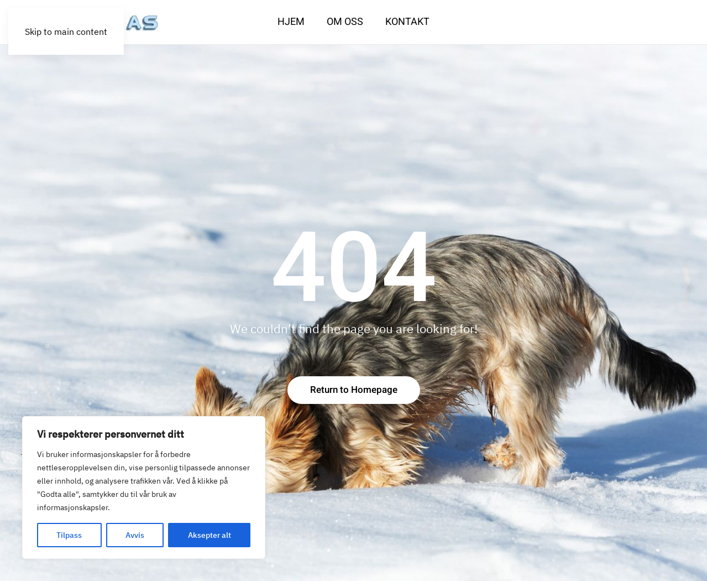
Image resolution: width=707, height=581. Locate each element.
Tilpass (69, 535)
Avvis (134, 535)
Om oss (345, 21)
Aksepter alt (209, 535)
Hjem (291, 21)
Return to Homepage (353, 390)
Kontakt (407, 21)
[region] (143, 487)
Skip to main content (66, 31)
